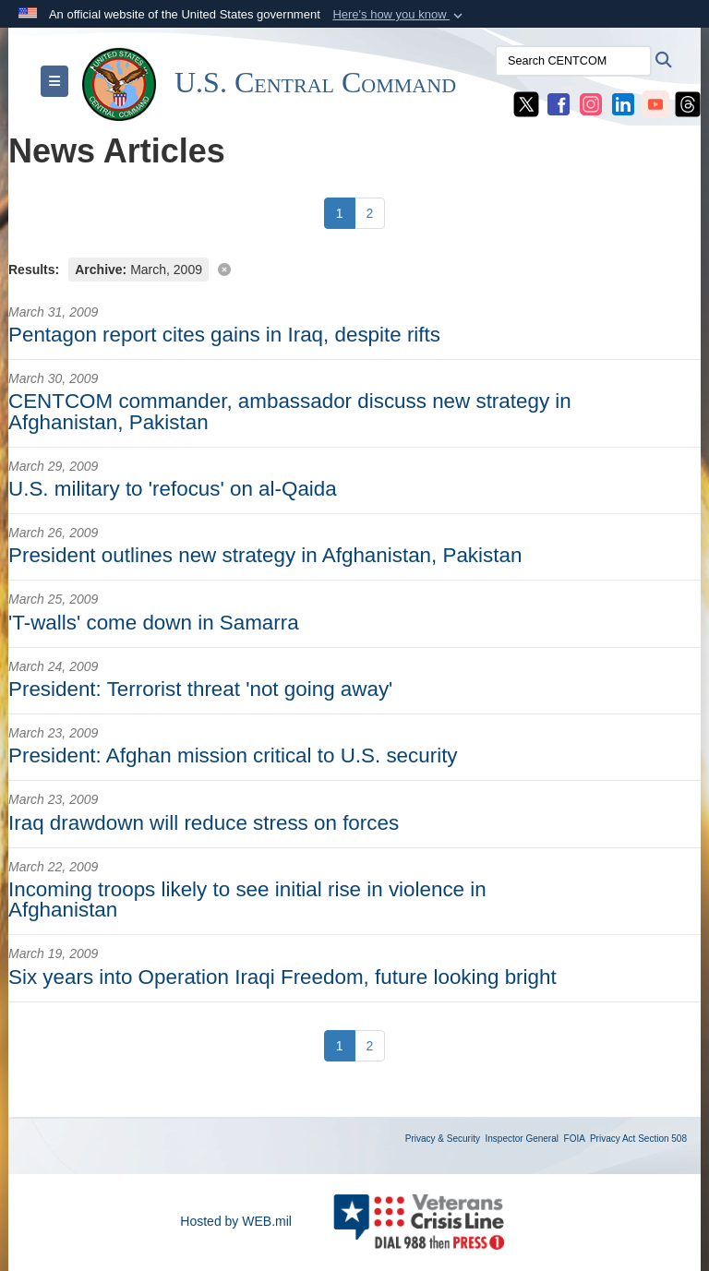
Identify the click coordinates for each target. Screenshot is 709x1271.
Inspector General (522, 1138)
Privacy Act (612, 1138)
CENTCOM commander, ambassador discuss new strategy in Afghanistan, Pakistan (289, 411)
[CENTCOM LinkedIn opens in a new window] (623, 103)
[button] (399, 15)
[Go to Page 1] (339, 213)
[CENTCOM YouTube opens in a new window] (655, 103)
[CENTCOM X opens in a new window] (526, 103)
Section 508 (662, 1138)
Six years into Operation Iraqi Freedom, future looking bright (282, 977)
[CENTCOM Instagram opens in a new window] (591, 103)
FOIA (574, 1138)
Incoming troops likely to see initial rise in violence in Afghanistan (247, 899)
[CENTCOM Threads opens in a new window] (688, 103)
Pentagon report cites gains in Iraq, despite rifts (224, 334)
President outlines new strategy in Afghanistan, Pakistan (265, 555)
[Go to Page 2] (370, 213)
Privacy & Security (442, 1138)
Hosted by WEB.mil (236, 1221)
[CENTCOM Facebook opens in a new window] (558, 103)
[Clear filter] (354, 268)
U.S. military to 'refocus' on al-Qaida (172, 488)
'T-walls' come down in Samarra (153, 622)
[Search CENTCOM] (573, 61)
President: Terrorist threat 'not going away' (200, 689)
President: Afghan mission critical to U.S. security (233, 755)
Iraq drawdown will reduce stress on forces (203, 822)
